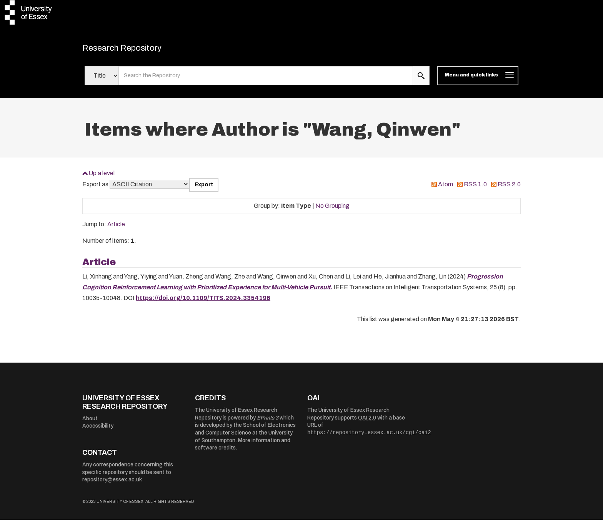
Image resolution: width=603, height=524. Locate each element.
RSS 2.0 (509, 188)
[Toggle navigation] (477, 80)
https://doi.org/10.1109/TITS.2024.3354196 (203, 302)
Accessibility (97, 430)
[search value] (266, 80)
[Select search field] (102, 80)
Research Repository (136, 50)
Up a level (101, 177)
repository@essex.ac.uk (112, 484)
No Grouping (332, 209)
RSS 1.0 (475, 188)
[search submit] (421, 80)
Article (116, 228)
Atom (445, 188)
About (90, 422)
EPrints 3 (267, 422)
